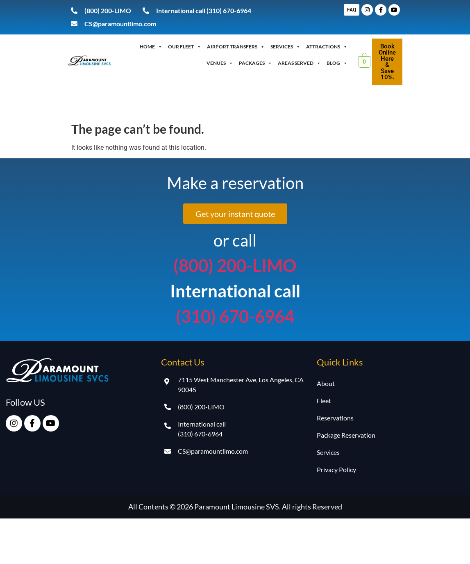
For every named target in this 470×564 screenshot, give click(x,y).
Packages (255, 63)
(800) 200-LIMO (235, 265)
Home (151, 47)
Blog (337, 63)
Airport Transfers (236, 47)
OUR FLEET (184, 47)
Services (285, 47)
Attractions (326, 47)
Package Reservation (346, 435)
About (326, 383)
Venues (220, 63)
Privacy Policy (336, 469)
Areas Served (299, 63)
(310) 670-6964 (235, 316)
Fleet (324, 400)
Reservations (335, 418)
